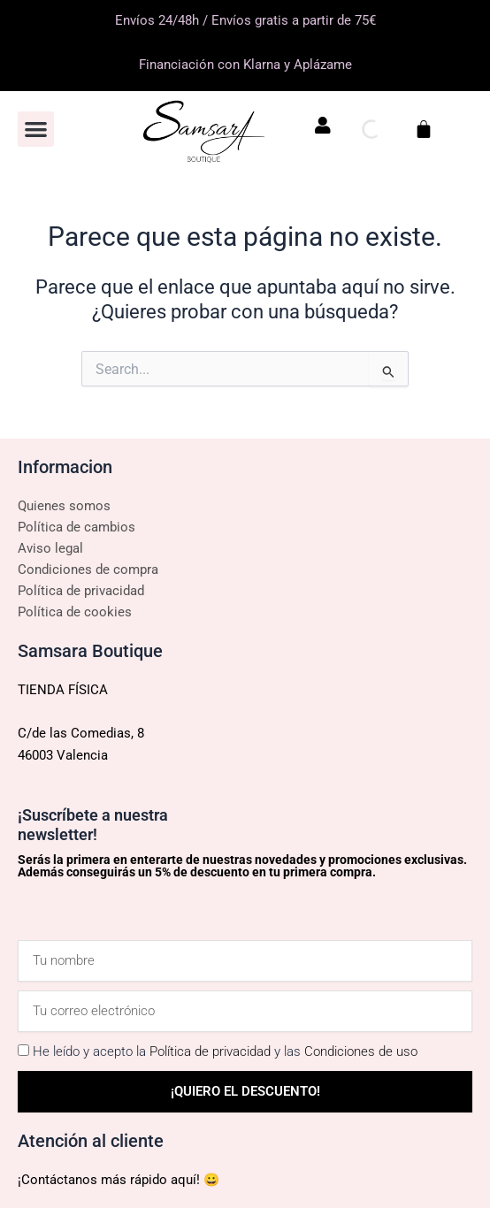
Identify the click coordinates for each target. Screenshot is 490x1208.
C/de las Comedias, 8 (81, 733)
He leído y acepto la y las (225, 1051)
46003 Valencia (63, 755)
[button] (36, 129)
